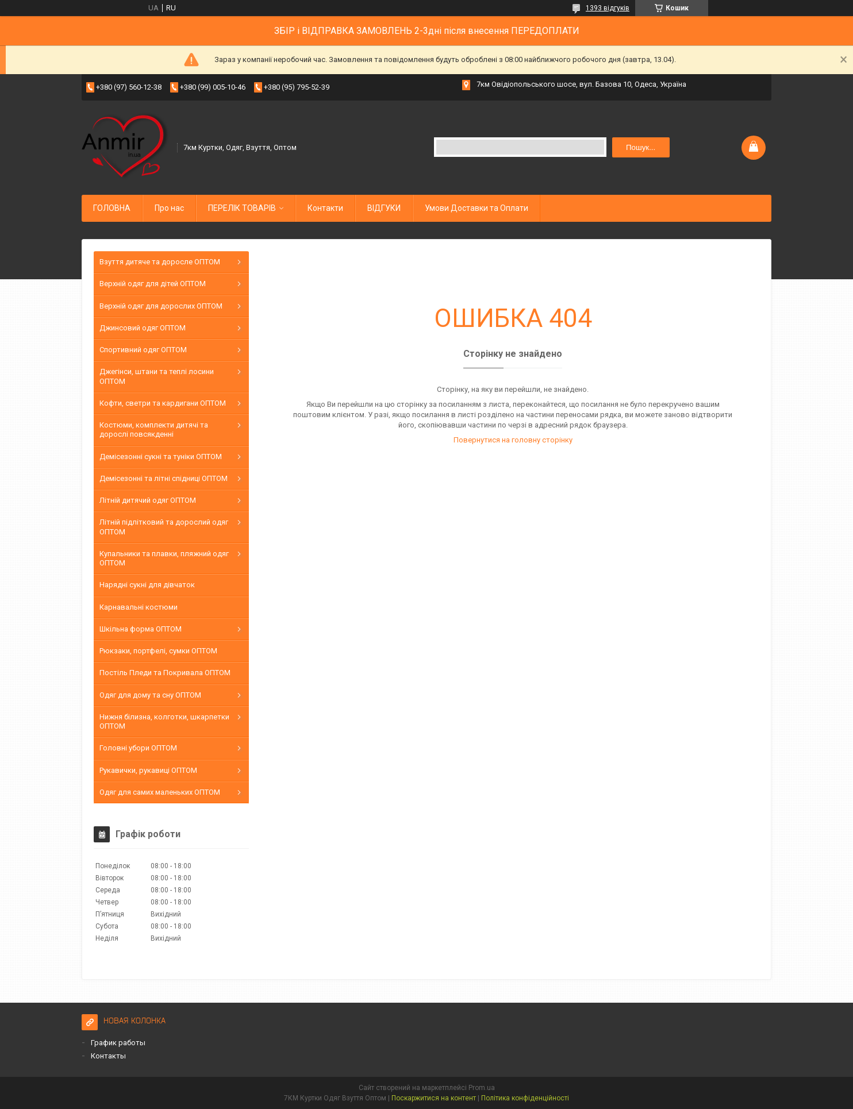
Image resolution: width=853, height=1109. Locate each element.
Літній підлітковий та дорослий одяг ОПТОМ (163, 527)
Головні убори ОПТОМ (138, 748)
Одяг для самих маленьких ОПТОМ (159, 792)
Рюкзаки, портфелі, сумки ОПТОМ (158, 650)
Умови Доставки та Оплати (476, 208)
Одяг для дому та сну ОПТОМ (150, 695)
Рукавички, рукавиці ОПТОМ (148, 770)
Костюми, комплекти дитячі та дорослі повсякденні (153, 429)
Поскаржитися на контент (433, 1098)
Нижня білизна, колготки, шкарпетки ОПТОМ (164, 721)
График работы (118, 1042)
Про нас (169, 208)
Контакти (325, 208)
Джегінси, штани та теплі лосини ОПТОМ (156, 376)
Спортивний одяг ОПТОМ (143, 349)
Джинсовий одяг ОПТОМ (142, 328)
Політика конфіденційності (525, 1098)
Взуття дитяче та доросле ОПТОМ (159, 261)
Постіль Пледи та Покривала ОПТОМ (164, 672)
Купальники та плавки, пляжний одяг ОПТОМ (164, 558)
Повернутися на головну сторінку (513, 440)
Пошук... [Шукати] (640, 147)
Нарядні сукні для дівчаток (147, 584)
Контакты (108, 1056)
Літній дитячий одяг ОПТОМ (147, 500)
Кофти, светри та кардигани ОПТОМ (162, 403)
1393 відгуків (607, 8)
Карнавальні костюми (138, 607)
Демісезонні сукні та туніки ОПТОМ (160, 456)
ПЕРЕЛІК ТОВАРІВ (242, 208)
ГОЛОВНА (111, 208)
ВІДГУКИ (384, 208)
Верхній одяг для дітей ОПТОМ (152, 283)
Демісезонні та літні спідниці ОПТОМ (163, 478)
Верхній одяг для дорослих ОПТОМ (160, 306)
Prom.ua (481, 1088)
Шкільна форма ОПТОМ (140, 629)
